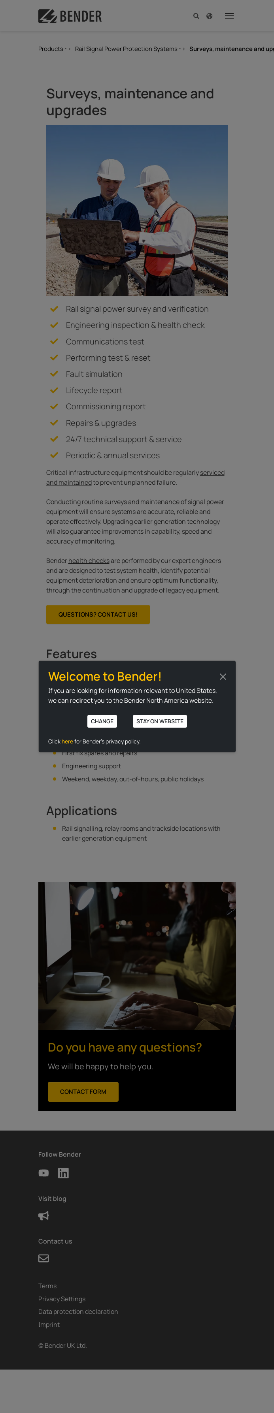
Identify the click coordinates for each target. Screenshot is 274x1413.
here (67, 741)
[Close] (223, 676)
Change (102, 721)
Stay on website (159, 721)
